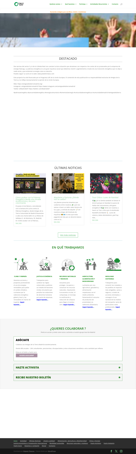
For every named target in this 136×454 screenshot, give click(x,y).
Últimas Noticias (35, 441)
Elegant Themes (28, 451)
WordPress (52, 451)
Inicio (15, 441)
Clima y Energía (94, 441)
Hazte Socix (18, 446)
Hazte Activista (96, 443)
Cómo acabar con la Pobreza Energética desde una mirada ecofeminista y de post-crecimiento (28, 200)
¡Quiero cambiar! (49, 441)
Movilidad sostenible (57, 443)
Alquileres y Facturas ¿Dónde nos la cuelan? (66, 198)
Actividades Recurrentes (98, 4)
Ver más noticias (68, 235)
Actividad (23, 441)
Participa (82, 4)
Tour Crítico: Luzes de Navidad (105, 197)
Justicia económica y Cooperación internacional (30, 443)
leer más (19, 223)
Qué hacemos (70, 4)
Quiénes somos (55, 4)
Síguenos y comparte (31, 446)
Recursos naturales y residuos (77, 443)
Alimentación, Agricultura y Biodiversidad (72, 441)
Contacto (115, 4)
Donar (44, 446)
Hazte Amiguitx (109, 443)
